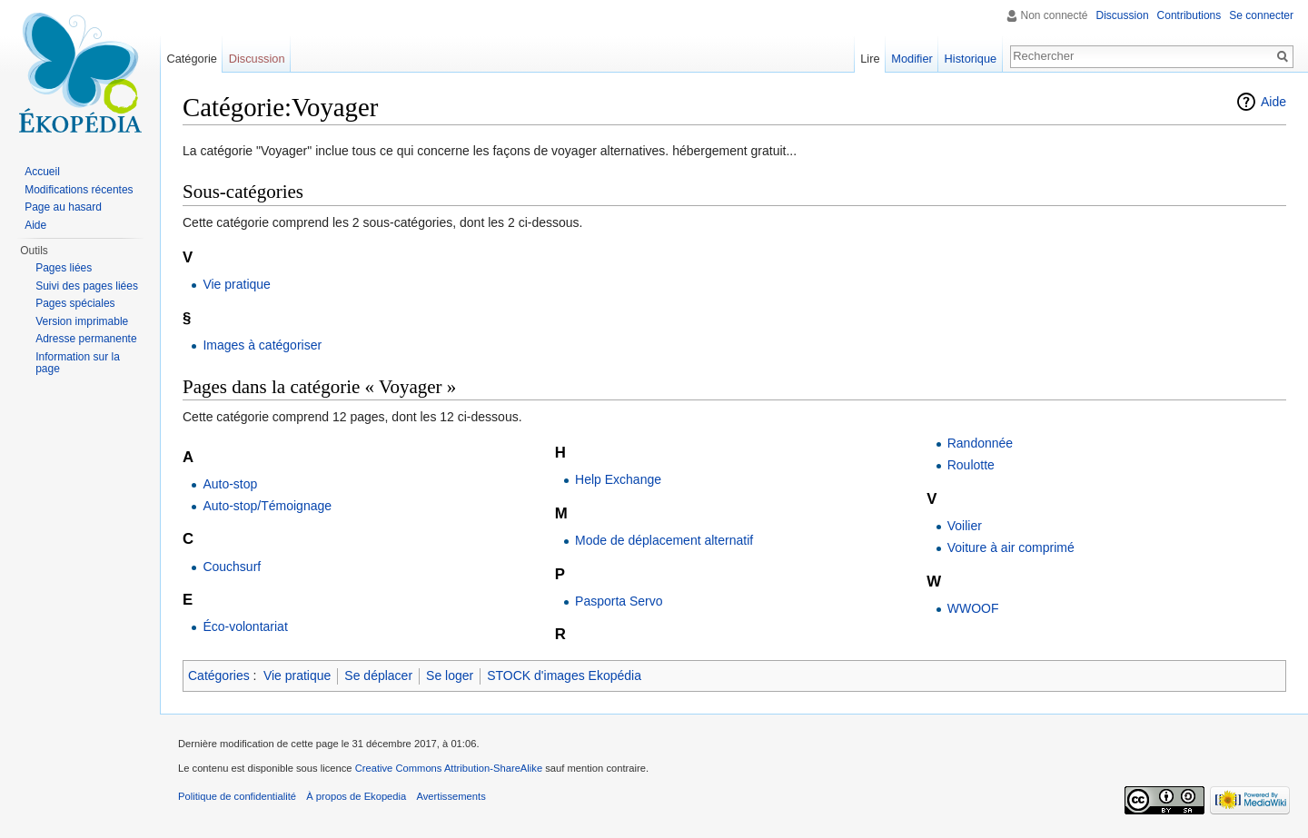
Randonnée (980, 443)
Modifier (912, 58)
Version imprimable (81, 321)
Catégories (219, 675)
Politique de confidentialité (237, 796)
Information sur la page (77, 363)
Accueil (42, 171)
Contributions (1189, 15)
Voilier (964, 525)
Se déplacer (378, 675)
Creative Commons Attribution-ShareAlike (448, 768)
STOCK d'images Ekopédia (564, 675)
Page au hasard (63, 207)
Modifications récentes (79, 189)
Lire (869, 58)
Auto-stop (230, 484)
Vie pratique (236, 284)
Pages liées (63, 267)
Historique (971, 58)
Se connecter (1261, 15)
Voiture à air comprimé (1011, 547)
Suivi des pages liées (86, 286)
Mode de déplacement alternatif (664, 540)
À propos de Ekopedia (356, 796)
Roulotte (971, 465)
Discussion (1122, 15)
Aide (1273, 101)
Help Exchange (618, 479)
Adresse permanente (85, 338)
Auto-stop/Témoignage (267, 505)
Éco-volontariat (245, 626)
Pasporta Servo (619, 601)
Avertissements (450, 796)
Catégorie (191, 58)
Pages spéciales (74, 303)
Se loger (449, 675)
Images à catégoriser (262, 345)
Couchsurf (232, 566)
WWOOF (973, 608)
